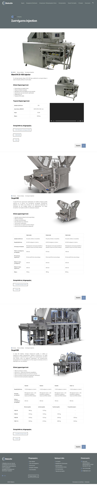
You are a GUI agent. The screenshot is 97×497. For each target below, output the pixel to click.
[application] (67, 112)
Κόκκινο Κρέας (20, 72)
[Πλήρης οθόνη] (82, 121)
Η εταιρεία (58, 461)
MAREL (14, 72)
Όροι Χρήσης (32, 461)
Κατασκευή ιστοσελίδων (81, 482)
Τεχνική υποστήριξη (60, 471)
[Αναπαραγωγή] (51, 121)
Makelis (12, 482)
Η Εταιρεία (80, 3)
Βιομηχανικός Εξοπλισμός (31, 3)
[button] (93, 3)
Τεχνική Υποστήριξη (72, 3)
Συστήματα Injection (29, 72)
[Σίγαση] (80, 121)
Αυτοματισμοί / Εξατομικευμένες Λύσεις (48, 3)
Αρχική (22, 3)
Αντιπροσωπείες (62, 3)
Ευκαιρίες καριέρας (33, 467)
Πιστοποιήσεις (32, 469)
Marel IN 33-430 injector (20, 74)
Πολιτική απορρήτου (34, 463)
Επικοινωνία (87, 3)
